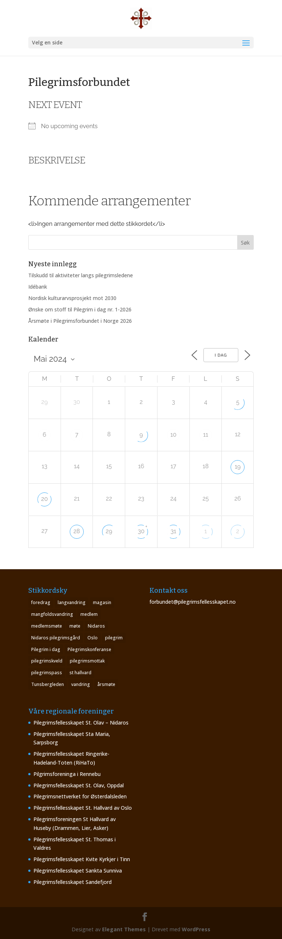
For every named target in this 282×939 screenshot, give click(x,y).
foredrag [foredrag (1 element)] (40, 602)
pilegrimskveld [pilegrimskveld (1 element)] (46, 661)
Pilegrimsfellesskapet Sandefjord (72, 881)
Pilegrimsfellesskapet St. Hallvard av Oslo (82, 807)
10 (173, 434)
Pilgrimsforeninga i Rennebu (67, 773)
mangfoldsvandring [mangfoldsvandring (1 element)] (52, 614)
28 (76, 531)
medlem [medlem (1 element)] (89, 614)
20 (44, 498)
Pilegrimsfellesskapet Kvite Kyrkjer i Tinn (81, 859)
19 (238, 466)
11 (205, 434)
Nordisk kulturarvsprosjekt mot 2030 (72, 298)
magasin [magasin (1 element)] (102, 602)
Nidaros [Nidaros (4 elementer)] (96, 626)
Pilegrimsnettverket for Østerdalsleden (80, 796)
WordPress (196, 929)
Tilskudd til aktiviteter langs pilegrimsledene (80, 275)
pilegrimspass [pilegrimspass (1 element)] (46, 672)
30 (141, 531)
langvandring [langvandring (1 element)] (72, 602)
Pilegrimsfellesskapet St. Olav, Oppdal (78, 785)
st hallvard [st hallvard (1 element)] (80, 672)
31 (173, 531)
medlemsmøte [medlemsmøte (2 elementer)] (46, 626)
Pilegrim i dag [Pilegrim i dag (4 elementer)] (45, 649)
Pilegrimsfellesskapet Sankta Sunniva (77, 870)
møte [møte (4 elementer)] (74, 626)
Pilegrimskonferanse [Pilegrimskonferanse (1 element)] (89, 649)
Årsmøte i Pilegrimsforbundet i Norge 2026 (80, 320)
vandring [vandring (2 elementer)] (80, 684)
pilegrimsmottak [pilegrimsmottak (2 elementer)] (87, 661)
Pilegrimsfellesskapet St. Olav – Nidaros (81, 722)
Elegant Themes (124, 929)
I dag (221, 355)
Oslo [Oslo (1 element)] (92, 638)
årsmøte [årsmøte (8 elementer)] (106, 684)
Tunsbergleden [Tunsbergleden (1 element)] (47, 684)
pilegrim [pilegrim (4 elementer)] (114, 638)
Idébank (37, 286)
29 (109, 531)
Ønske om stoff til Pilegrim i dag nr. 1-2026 (79, 309)
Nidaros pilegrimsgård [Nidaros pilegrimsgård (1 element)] (55, 638)
